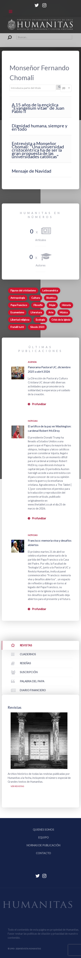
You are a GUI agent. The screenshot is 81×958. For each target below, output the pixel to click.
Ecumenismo (17, 312)
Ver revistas (17, 786)
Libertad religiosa (19, 319)
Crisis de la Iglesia (60, 319)
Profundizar (39, 404)
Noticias (32, 421)
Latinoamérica (50, 290)
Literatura (36, 312)
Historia (66, 305)
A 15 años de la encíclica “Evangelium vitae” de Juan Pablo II (38, 108)
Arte (50, 312)
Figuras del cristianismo (23, 290)
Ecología (40, 319)
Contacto (43, 853)
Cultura (35, 297)
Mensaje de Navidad (31, 171)
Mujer (52, 305)
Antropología (17, 297)
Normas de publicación (43, 845)
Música (64, 312)
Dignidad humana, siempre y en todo (39, 127)
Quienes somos (43, 829)
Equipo (43, 837)
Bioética (51, 297)
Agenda (32, 362)
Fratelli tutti (17, 327)
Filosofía (38, 305)
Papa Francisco (18, 305)
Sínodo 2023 (37, 327)
